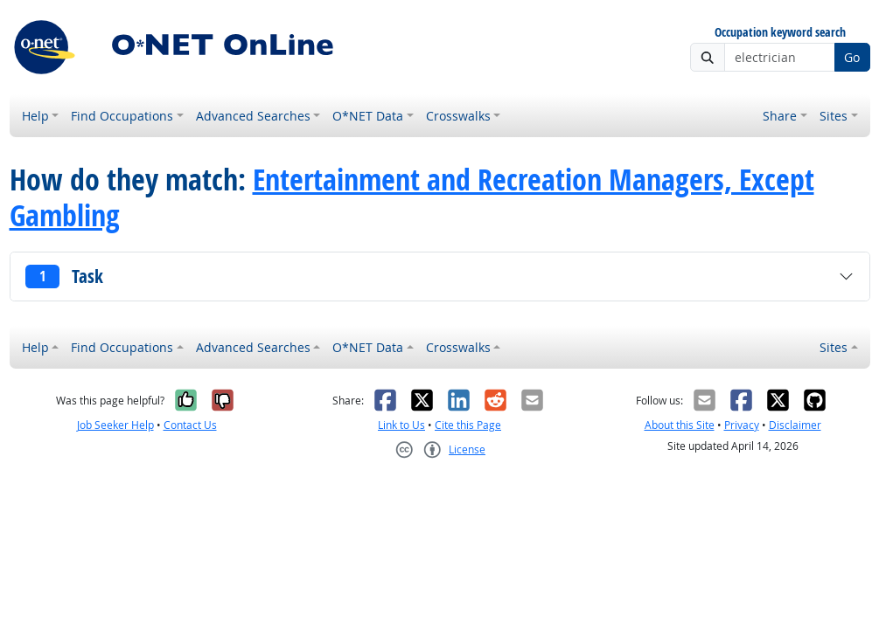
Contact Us (190, 425)
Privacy (741, 425)
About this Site (680, 425)
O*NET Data (367, 115)
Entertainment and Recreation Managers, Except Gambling (412, 197)
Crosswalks (458, 115)
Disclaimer (795, 425)
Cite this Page (468, 425)
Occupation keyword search (780, 32)
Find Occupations (122, 115)
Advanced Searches (253, 115)
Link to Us (401, 425)
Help (35, 115)
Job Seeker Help (115, 425)
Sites (834, 115)
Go (852, 57)
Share (780, 115)
